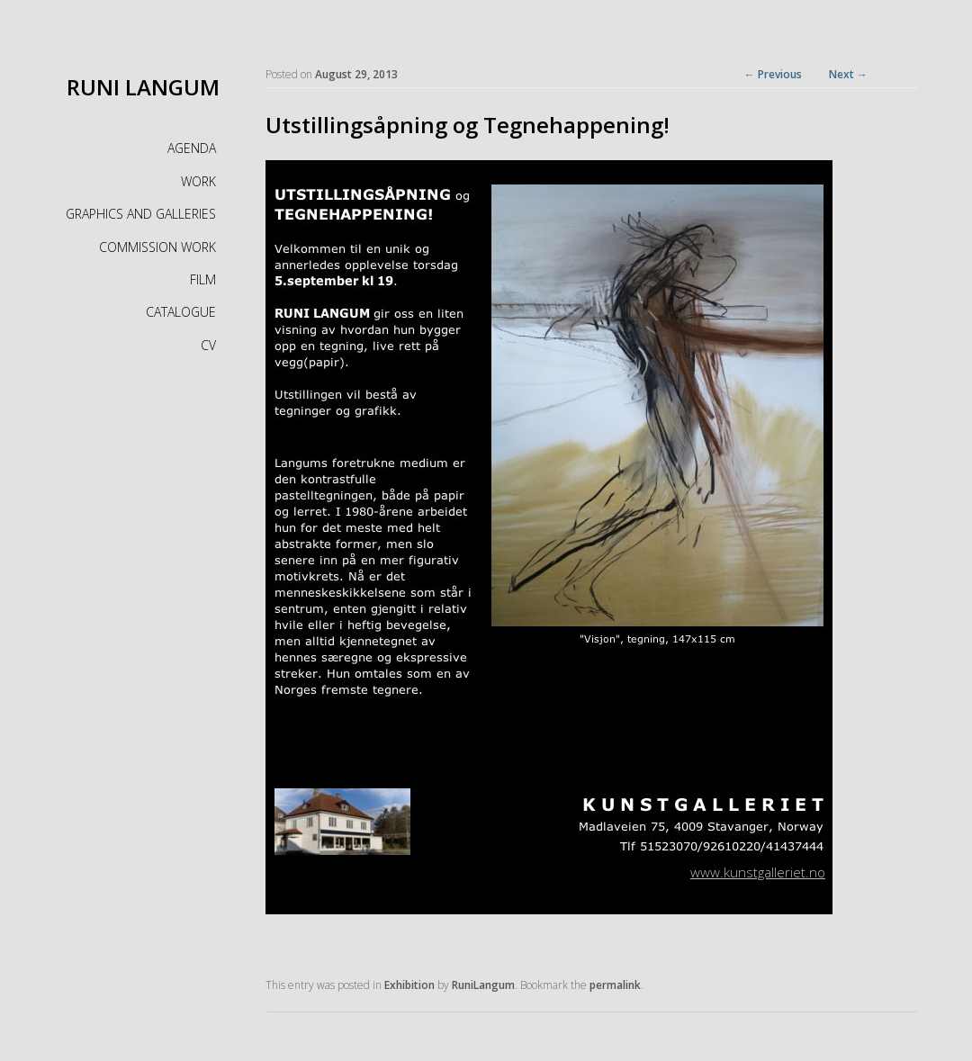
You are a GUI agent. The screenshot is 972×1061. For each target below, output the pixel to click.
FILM (203, 279)
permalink (615, 985)
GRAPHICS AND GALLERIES (141, 213)
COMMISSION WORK (157, 247)
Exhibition (409, 985)
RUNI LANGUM (143, 87)
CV (208, 345)
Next (848, 74)
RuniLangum (483, 985)
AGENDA (191, 148)
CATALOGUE (181, 311)
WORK (198, 181)
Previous (773, 74)
